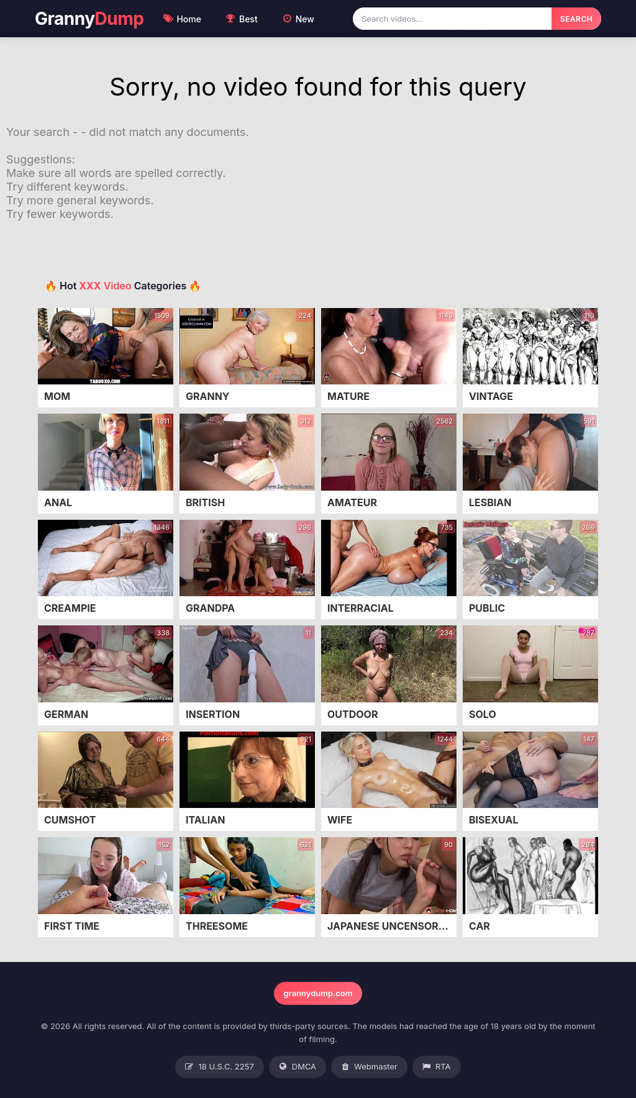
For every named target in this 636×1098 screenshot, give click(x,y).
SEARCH (576, 19)
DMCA (297, 1067)
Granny (89, 19)
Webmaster (369, 1067)
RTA (436, 1067)
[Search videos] (452, 18)
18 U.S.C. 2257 (219, 1067)
